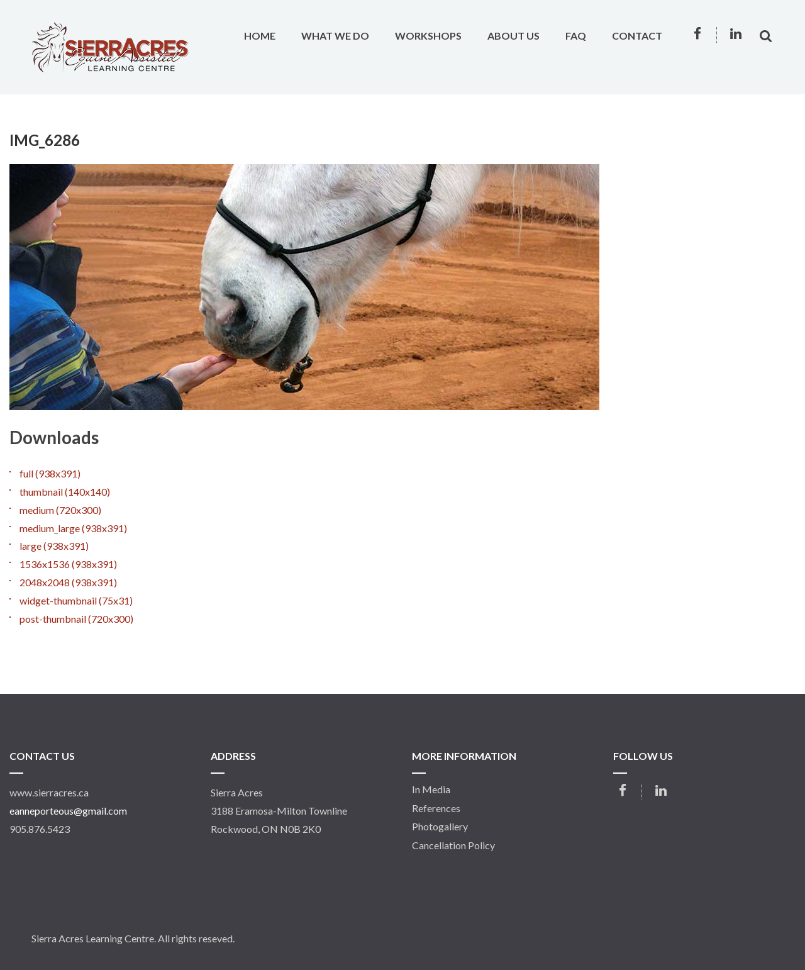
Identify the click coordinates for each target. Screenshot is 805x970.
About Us (513, 36)
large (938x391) (54, 546)
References (436, 808)
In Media (431, 789)
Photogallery (440, 826)
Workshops (428, 36)
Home (259, 36)
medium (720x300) (60, 510)
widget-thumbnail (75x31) (76, 600)
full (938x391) (49, 473)
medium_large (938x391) (73, 528)
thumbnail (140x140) (64, 492)
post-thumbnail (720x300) (76, 619)
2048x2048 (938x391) (68, 582)
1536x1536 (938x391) (68, 564)
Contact (637, 36)
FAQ (575, 36)
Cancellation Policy (453, 845)
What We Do (335, 36)
